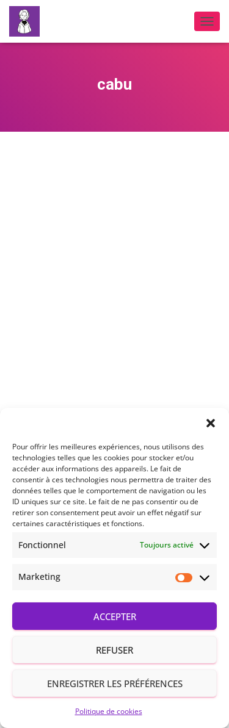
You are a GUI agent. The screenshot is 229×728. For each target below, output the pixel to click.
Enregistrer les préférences (115, 683)
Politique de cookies (108, 711)
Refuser (114, 650)
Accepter (114, 616)
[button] (211, 423)
